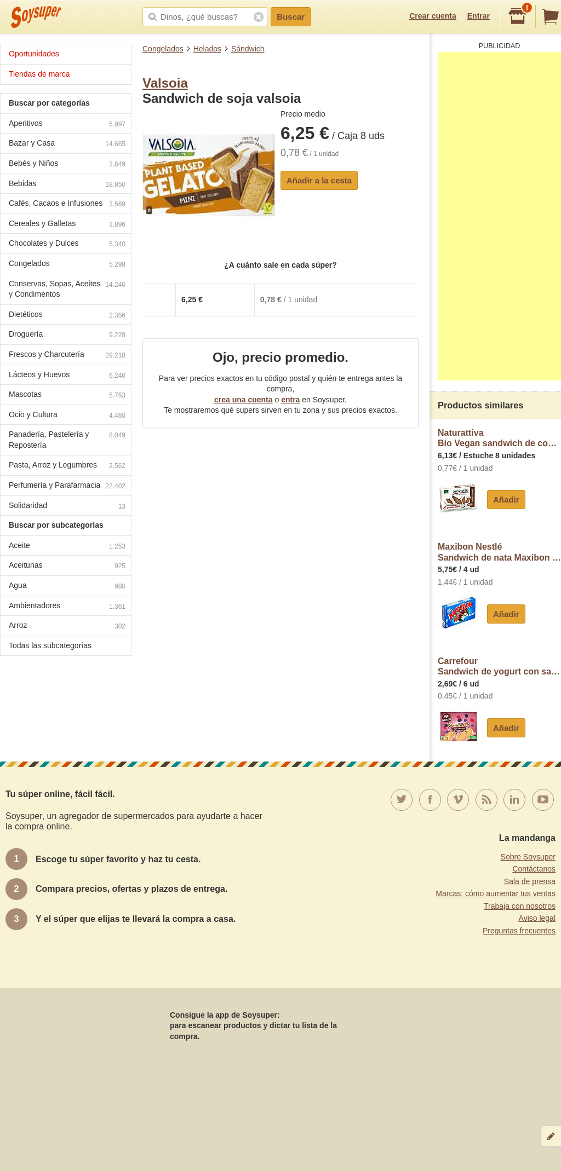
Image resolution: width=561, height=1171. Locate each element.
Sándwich (248, 48)
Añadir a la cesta (319, 180)
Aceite (67, 546)
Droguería (67, 335)
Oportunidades (34, 53)
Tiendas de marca (39, 74)
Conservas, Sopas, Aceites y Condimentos (67, 289)
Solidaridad (67, 506)
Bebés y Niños (67, 164)
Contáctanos (534, 868)
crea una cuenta (243, 399)
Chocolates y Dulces (67, 244)
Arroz (67, 626)
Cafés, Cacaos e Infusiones (67, 204)
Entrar (478, 15)
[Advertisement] (499, 216)
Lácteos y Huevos (67, 376)
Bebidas (67, 185)
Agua (67, 586)
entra (290, 399)
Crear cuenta (432, 15)
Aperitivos (67, 124)
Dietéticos (67, 315)
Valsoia (165, 83)
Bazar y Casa (67, 144)
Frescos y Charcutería (67, 355)
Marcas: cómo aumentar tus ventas (496, 893)
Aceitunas (67, 566)
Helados (207, 48)
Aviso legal (537, 918)
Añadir (506, 499)
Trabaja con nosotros (520, 906)
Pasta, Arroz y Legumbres (67, 466)
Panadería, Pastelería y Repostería (67, 439)
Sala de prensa (530, 881)
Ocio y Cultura (67, 416)
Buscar (291, 16)
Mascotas (67, 395)
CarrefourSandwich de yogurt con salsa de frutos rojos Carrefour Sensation (499, 666)
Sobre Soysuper (528, 856)
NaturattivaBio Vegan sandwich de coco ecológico (499, 438)
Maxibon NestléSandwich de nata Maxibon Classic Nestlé (499, 552)
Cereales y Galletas (67, 224)
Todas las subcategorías (50, 645)
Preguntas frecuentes (519, 930)
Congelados (163, 48)
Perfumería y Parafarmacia (67, 486)
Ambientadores (67, 607)
